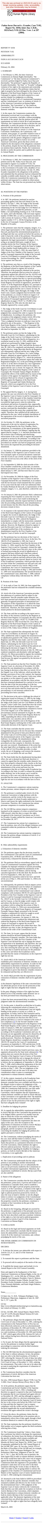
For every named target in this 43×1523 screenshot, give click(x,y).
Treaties (18, 1518)
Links (32, 1518)
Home (11, 1518)
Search (25, 1518)
